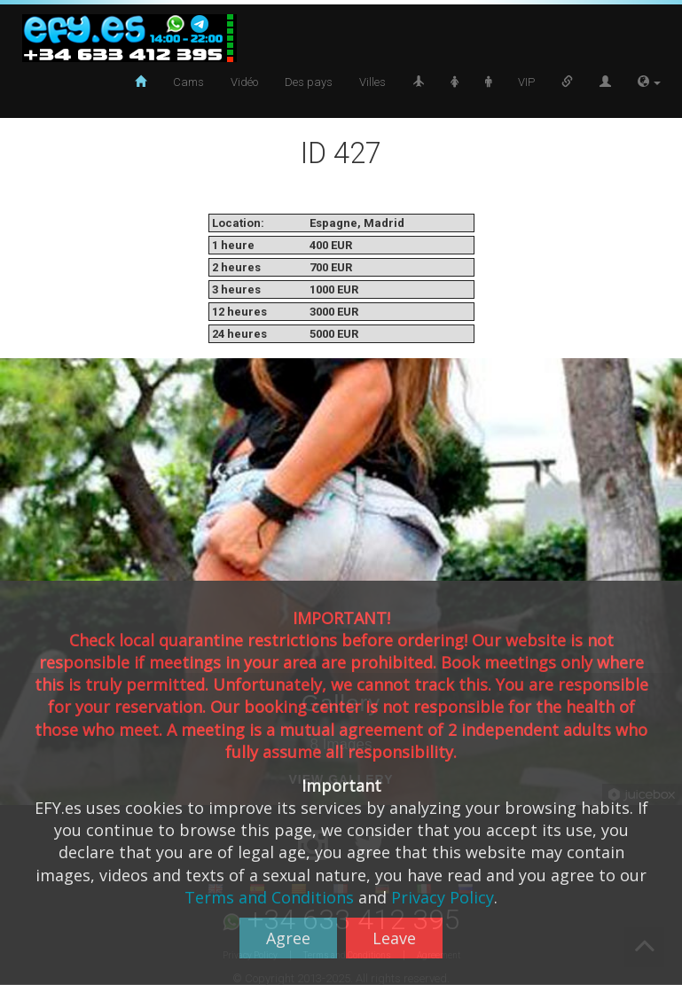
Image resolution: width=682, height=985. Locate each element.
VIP (526, 82)
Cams (188, 82)
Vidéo (244, 82)
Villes (372, 82)
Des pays (309, 82)
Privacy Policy (442, 897)
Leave (394, 938)
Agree (288, 938)
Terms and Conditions (269, 897)
